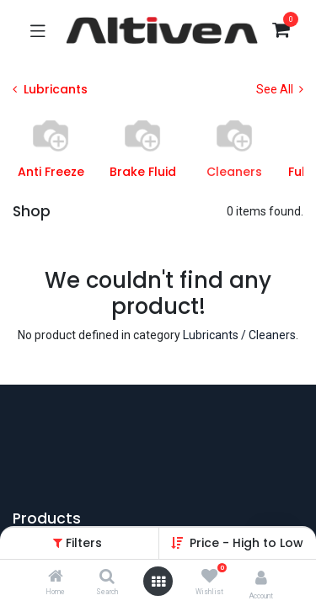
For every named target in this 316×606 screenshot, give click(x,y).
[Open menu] (158, 581)
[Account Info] (261, 577)
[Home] (55, 577)
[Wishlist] (209, 576)
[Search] (107, 577)
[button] (246, 543)
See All (279, 89)
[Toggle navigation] (38, 30)
